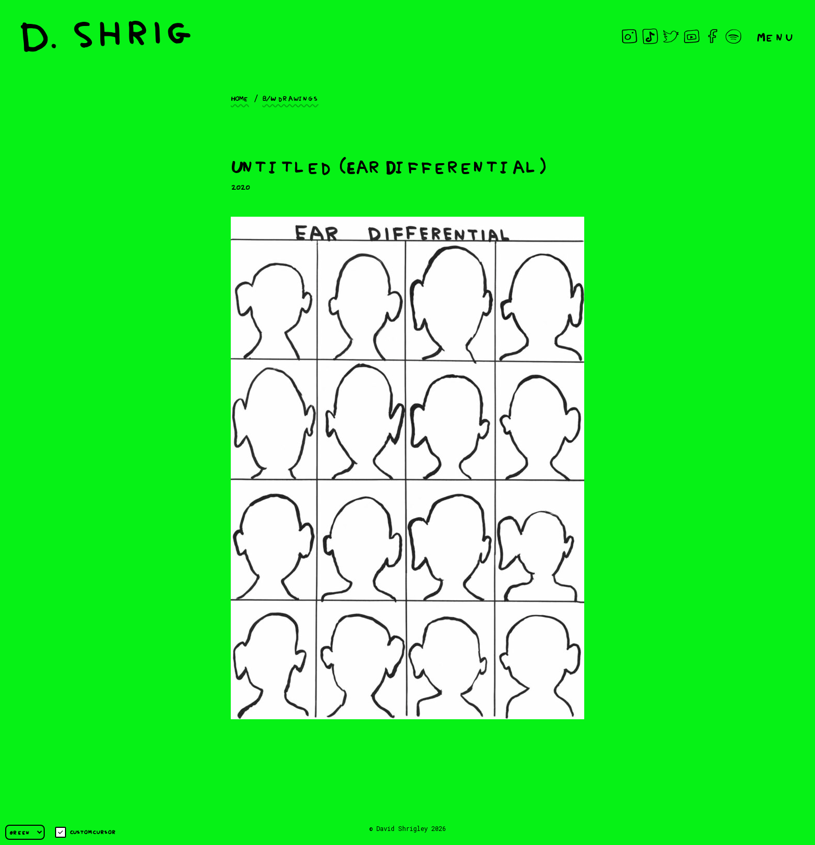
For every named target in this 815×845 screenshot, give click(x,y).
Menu (775, 36)
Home (240, 98)
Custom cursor (85, 832)
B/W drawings (290, 98)
